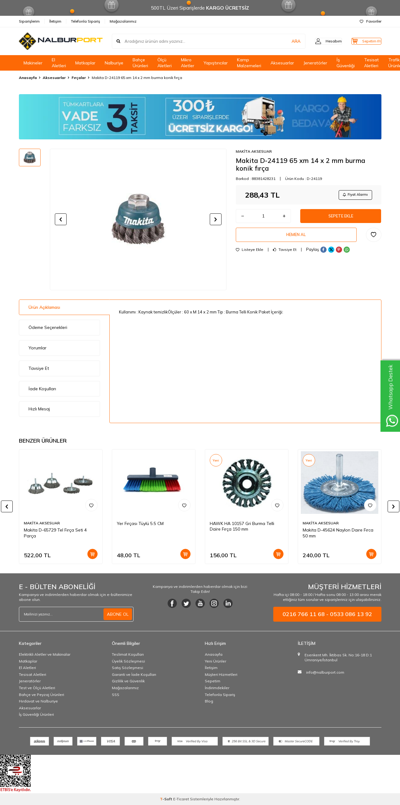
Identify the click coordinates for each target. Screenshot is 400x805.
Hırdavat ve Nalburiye (38, 701)
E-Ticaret (181, 799)
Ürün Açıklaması (44, 307)
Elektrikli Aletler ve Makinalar (44, 654)
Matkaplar (85, 63)
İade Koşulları (42, 389)
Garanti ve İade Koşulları (134, 674)
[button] (61, 219)
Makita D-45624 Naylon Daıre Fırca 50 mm (338, 533)
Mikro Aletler (187, 62)
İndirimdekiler (217, 687)
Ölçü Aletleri (164, 62)
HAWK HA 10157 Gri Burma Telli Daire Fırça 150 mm (242, 526)
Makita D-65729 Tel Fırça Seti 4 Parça (55, 533)
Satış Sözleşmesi (127, 667)
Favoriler (370, 21)
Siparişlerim (29, 21)
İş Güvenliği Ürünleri (36, 714)
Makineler (33, 63)
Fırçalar (79, 77)
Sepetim (212, 681)
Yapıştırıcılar (216, 63)
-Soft (166, 799)
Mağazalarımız (123, 21)
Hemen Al (296, 238)
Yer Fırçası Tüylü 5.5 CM (140, 523)
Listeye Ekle (249, 254)
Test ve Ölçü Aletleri (37, 687)
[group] (138, 219)
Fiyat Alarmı (354, 195)
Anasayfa (28, 77)
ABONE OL (118, 614)
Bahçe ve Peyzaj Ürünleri (41, 694)
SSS (115, 694)
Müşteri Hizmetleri (221, 674)
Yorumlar (37, 348)
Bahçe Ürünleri (140, 62)
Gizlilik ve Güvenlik (128, 681)
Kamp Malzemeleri (249, 62)
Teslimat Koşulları (128, 654)
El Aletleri (59, 62)
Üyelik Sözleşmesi (128, 661)
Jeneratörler (315, 63)
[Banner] (200, 116)
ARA (284, 41)
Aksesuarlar (282, 63)
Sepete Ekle (340, 218)
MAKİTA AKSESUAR (254, 151)
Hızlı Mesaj (39, 409)
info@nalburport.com (325, 672)
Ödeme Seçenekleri (48, 327)
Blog (209, 701)
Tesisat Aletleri (371, 62)
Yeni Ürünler (215, 661)
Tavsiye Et (285, 254)
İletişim (55, 21)
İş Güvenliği (345, 62)
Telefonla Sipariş (85, 21)
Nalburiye (114, 63)
